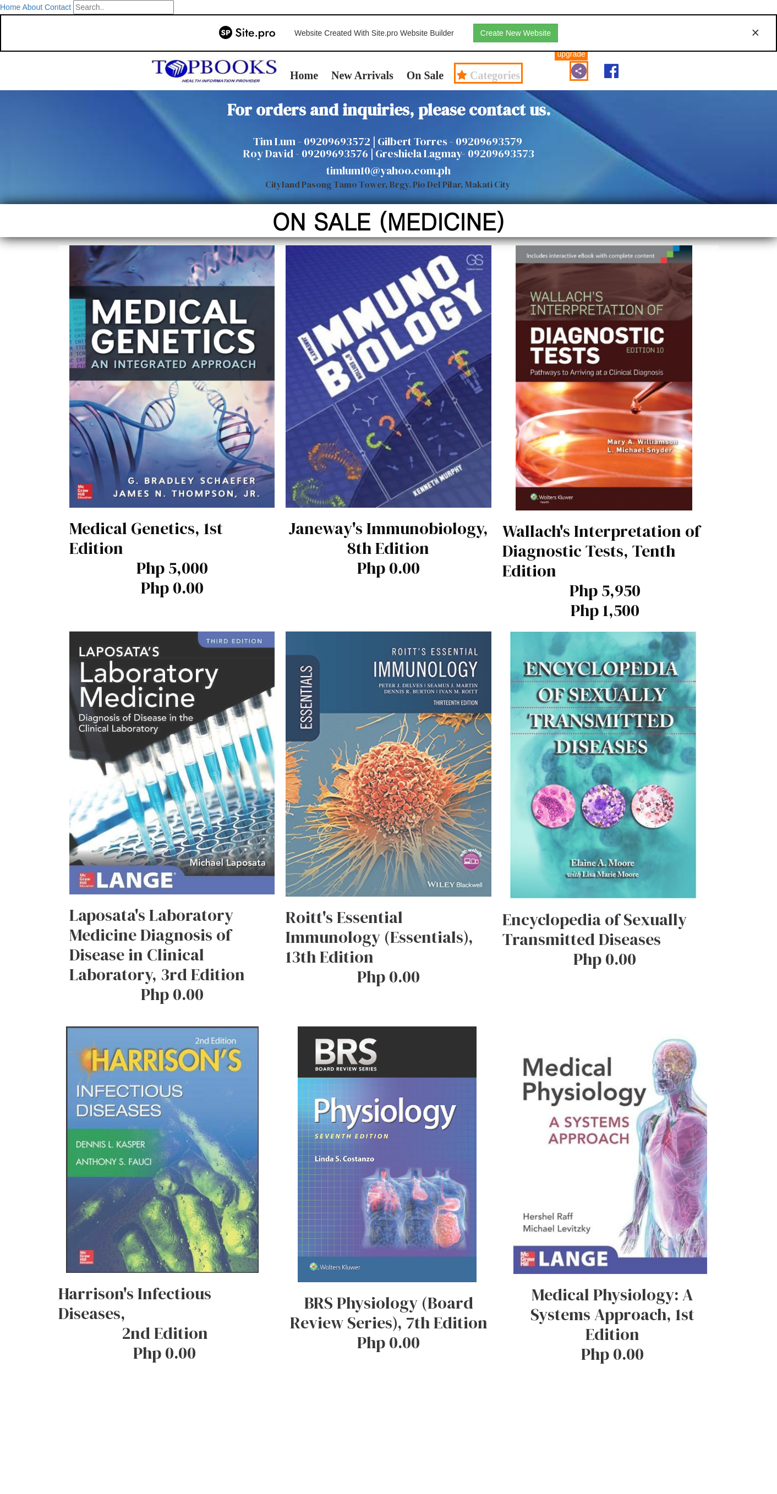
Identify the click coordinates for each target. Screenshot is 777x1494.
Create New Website (515, 33)
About (32, 7)
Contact (58, 7)
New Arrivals (362, 74)
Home (10, 7)
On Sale (425, 74)
